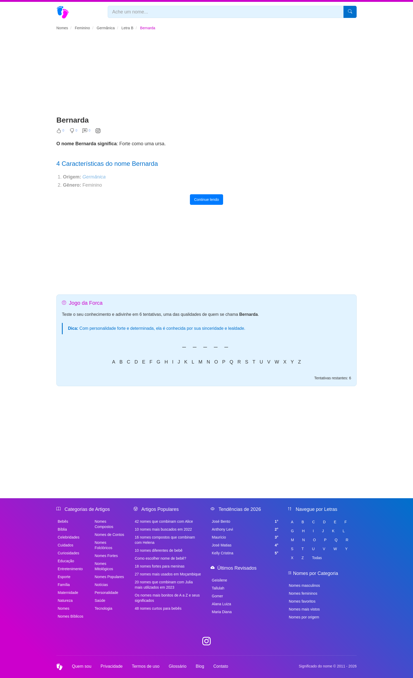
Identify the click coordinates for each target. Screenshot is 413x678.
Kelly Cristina (245, 553)
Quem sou (81, 666)
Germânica (94, 177)
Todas (317, 558)
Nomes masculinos (304, 585)
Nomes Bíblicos (70, 616)
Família (64, 585)
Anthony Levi (245, 529)
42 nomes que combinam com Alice (164, 521)
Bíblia (62, 529)
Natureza (65, 600)
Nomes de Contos (109, 534)
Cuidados (65, 545)
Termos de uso (145, 666)
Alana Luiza (221, 604)
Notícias (101, 585)
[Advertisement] (206, 75)
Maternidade (68, 592)
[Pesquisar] (350, 12)
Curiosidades (68, 553)
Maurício (245, 537)
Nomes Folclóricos (103, 545)
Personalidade (106, 592)
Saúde (100, 600)
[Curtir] (60, 131)
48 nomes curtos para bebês (158, 608)
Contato (220, 666)
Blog (200, 666)
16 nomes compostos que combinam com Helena (165, 540)
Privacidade (112, 666)
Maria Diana (222, 612)
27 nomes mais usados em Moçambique (168, 574)
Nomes (63, 608)
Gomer (217, 596)
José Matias (245, 545)
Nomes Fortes (106, 556)
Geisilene (219, 580)
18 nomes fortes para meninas (160, 566)
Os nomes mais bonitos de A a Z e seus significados (167, 598)
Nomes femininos (303, 593)
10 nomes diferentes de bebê (159, 550)
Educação (66, 561)
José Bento (245, 521)
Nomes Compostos (104, 524)
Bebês (63, 521)
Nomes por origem (304, 617)
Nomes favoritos (302, 601)
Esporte (64, 577)
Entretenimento (70, 569)
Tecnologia (103, 608)
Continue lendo (206, 199)
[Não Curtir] (73, 131)
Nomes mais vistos (304, 609)
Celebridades (69, 537)
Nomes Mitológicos (104, 566)
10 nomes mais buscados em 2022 (163, 529)
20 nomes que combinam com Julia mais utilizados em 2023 (164, 584)
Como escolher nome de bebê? (160, 558)
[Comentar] (86, 131)
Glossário (177, 666)
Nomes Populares (109, 577)
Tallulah (218, 588)
